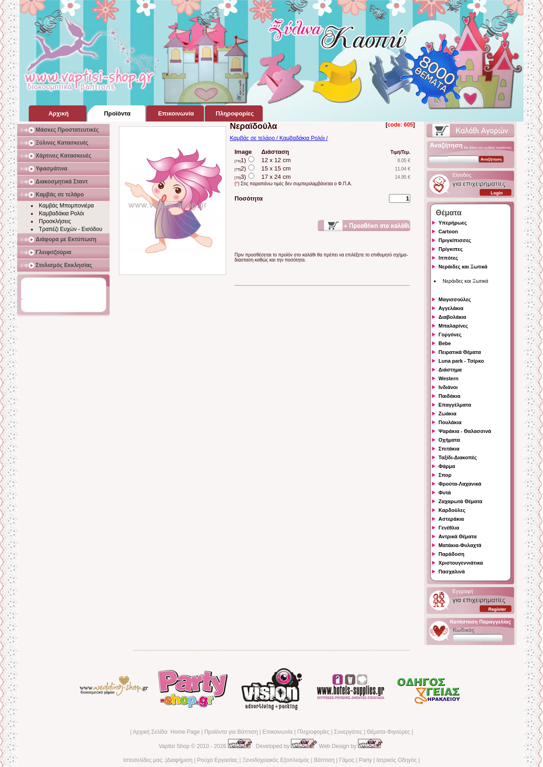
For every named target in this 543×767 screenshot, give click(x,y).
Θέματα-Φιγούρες (388, 732)
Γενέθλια (448, 527)
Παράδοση (451, 554)
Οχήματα (449, 440)
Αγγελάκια (450, 308)
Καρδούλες (451, 510)
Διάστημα (450, 369)
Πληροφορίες (313, 732)
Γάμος (346, 760)
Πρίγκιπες (450, 249)
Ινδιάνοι (448, 387)
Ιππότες (448, 258)
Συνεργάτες (348, 732)
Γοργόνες (450, 334)
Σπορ (444, 475)
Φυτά (444, 492)
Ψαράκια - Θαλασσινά (464, 431)
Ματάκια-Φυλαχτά (459, 545)
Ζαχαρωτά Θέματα (460, 501)
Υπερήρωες (452, 222)
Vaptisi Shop (174, 746)
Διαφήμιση (179, 760)
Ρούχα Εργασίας (217, 760)
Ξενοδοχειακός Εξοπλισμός (275, 760)
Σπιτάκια (448, 448)
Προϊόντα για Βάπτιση (231, 732)
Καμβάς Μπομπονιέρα (66, 205)
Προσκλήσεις (55, 221)
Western (448, 378)
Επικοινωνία (277, 732)
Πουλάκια (450, 422)
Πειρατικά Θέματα (459, 352)
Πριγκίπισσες (454, 240)
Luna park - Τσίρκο (461, 361)
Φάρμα (446, 466)
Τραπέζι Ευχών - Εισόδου (70, 229)
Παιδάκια (449, 396)
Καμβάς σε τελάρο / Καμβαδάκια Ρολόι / (278, 138)
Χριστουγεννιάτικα (460, 563)
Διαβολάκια (452, 317)
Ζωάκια (447, 413)
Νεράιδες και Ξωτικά (462, 266)
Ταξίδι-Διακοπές (457, 457)
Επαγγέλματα (454, 405)
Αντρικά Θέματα (457, 536)
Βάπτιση (324, 760)
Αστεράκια (451, 519)
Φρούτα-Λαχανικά (459, 484)
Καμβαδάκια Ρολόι (61, 213)
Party (365, 760)
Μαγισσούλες (454, 299)
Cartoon (448, 231)
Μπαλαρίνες (453, 326)
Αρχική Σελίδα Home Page (166, 732)
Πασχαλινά (451, 571)
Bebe (444, 343)
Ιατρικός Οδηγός (396, 760)
